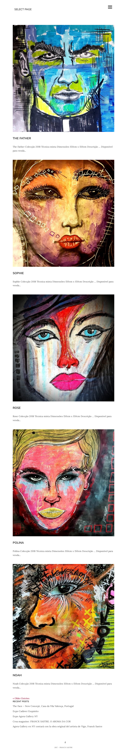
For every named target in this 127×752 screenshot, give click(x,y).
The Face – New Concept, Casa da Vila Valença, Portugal (43, 706)
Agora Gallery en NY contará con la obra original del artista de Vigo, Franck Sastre (57, 726)
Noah (17, 675)
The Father (22, 138)
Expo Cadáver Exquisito (26, 711)
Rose (17, 408)
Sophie (18, 273)
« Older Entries (21, 698)
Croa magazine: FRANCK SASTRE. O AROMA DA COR (42, 721)
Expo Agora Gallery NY (25, 716)
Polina (18, 543)
